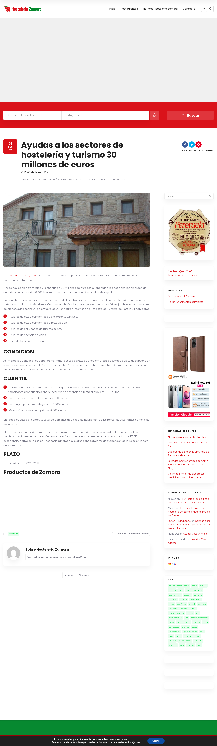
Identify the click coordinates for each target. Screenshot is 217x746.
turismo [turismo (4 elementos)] (172, 640)
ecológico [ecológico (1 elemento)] (181, 604)
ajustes (135, 742)
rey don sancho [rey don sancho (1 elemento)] (190, 631)
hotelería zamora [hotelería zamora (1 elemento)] (176, 613)
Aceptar (156, 740)
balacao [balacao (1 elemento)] (172, 590)
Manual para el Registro (182, 296)
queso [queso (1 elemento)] (194, 627)
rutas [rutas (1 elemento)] (171, 636)
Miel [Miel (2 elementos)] (186, 618)
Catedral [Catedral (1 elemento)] (187, 595)
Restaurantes (129, 9)
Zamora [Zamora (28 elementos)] (190, 645)
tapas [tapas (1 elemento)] (178, 636)
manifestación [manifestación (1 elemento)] (175, 618)
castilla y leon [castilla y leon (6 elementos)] (175, 595)
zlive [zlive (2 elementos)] (199, 645)
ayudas (122, 533)
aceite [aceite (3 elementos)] (194, 586)
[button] (204, 9)
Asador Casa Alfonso (195, 533)
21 (59, 179)
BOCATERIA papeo (179, 520)
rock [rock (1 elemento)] (202, 631)
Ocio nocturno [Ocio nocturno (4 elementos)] (183, 622)
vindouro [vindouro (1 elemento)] (198, 640)
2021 (43, 179)
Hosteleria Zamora (34, 171)
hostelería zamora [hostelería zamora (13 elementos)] (188, 608)
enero (52, 179)
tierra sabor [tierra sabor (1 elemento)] (189, 636)
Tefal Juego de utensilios (182, 275)
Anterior (68, 575)
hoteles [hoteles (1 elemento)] (190, 613)
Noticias (13, 533)
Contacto (189, 9)
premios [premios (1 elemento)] (185, 627)
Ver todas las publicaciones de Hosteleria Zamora (58, 557)
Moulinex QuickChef (180, 271)
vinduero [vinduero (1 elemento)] (173, 645)
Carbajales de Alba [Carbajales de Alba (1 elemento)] (194, 590)
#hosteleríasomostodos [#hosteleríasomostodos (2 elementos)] (179, 586)
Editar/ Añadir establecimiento (185, 301)
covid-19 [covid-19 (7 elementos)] (183, 599)
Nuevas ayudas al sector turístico (187, 437)
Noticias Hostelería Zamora (160, 9)
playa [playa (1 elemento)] (205, 622)
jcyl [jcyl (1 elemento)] (197, 613)
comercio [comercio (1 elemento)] (198, 595)
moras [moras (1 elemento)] (171, 622)
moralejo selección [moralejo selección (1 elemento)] (199, 618)
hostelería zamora (139, 533)
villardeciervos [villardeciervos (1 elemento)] (185, 640)
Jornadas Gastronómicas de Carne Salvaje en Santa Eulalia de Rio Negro (188, 464)
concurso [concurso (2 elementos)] (173, 599)
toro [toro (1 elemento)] (198, 636)
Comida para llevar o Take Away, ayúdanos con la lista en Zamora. (189, 524)
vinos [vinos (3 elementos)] (182, 645)
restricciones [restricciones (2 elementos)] (174, 631)
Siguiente (84, 575)
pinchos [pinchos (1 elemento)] (196, 622)
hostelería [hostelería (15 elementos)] (173, 608)
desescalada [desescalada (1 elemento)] (195, 599)
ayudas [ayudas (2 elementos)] (203, 586)
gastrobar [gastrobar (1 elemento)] (202, 604)
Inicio (112, 9)
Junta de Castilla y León (22, 275)
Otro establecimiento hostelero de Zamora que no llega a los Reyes (189, 511)
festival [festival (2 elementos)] (192, 604)
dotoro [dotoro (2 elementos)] (171, 604)
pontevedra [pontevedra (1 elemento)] (174, 627)
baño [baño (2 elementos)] (181, 590)
